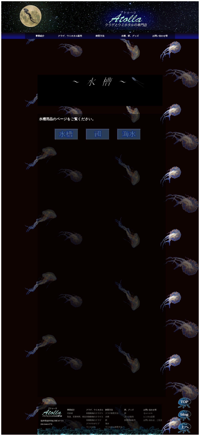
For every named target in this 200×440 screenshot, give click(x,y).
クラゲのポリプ (92, 423)
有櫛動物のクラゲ (93, 420)
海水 (107, 423)
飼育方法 (100, 36)
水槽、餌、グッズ (130, 36)
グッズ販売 (129, 417)
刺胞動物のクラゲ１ (94, 413)
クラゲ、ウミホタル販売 (70, 36)
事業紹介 (40, 36)
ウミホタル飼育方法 (113, 427)
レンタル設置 (149, 417)
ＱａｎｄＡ (148, 413)
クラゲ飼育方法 (111, 413)
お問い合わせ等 (160, 36)
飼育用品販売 (130, 420)
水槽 (107, 417)
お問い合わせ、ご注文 (152, 420)
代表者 (70, 413)
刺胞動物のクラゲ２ (94, 417)
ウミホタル (91, 427)
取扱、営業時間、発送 (76, 417)
